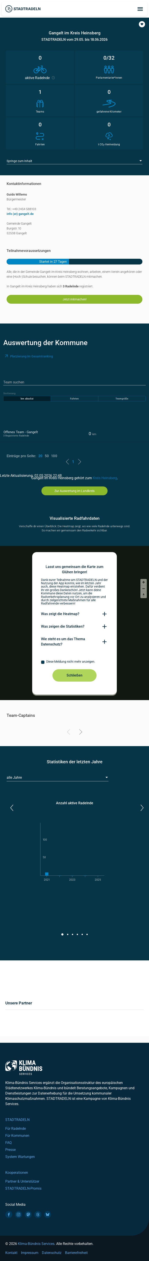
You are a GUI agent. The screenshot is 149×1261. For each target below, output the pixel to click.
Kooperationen (16, 1172)
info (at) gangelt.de (20, 214)
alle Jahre (14, 777)
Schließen (74, 675)
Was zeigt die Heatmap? (60, 614)
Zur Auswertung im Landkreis (74, 491)
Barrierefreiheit (76, 1253)
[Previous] (69, 733)
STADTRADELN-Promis (23, 1188)
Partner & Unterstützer (22, 1181)
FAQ (8, 1143)
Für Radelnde (15, 1128)
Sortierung (9, 393)
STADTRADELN (17, 1120)
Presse (10, 1150)
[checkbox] (74, 662)
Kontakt (11, 1253)
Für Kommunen (17, 1135)
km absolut (27, 398)
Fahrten (74, 398)
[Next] (79, 733)
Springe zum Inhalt (19, 161)
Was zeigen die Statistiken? (62, 626)
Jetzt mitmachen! (75, 299)
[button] (142, 24)
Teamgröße (122, 398)
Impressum (29, 1253)
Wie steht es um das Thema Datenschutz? (63, 641)
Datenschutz (51, 1253)
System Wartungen (20, 1157)
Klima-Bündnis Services (36, 1244)
